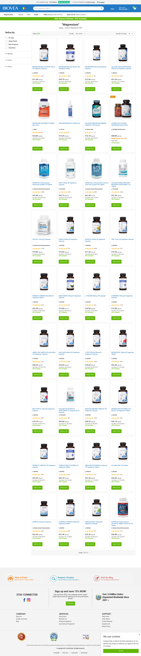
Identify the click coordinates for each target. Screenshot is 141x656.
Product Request (107, 621)
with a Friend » (76, 15)
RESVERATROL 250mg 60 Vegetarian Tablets (122, 353)
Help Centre (105, 616)
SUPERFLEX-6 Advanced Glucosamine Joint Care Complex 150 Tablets (96, 183)
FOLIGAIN (115, 189)
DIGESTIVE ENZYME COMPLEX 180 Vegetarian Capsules (96, 409)
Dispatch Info (106, 624)
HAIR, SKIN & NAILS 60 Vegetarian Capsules (69, 353)
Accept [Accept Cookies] (121, 651)
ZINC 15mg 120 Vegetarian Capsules (122, 239)
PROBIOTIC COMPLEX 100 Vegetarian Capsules (43, 466)
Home (61, 28)
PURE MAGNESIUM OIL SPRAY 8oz (69, 123)
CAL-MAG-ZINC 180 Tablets (119, 465)
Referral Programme (65, 621)
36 (131, 33)
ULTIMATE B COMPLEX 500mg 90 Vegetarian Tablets (69, 522)
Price (8, 66)
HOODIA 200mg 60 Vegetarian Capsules (68, 240)
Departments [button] (9, 15)
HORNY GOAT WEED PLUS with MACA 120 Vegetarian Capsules (44, 353)
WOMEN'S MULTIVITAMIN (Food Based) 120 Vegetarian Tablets (121, 409)
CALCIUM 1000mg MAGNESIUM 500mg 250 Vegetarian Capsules (121, 67)
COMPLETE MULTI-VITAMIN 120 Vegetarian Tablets (68, 466)
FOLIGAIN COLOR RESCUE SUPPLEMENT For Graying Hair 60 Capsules (69, 410)
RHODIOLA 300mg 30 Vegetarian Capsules (95, 240)
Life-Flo (62, 129)
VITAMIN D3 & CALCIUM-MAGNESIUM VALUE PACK (119, 124)
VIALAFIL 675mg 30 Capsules (41, 239)
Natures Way (90, 129)
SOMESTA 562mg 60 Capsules (41, 522)
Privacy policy (74, 652)
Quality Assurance (21, 619)
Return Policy (106, 626)
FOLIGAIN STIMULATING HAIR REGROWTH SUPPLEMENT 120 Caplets (120, 184)
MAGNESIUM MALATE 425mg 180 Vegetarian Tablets (69, 67)
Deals (37, 15)
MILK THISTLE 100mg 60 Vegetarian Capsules (43, 409)
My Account (62, 616)
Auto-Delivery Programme (67, 624)
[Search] (101, 8)
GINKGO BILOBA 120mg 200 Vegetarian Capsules (93, 522)
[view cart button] (136, 8)
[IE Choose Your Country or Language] (24, 8)
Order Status (106, 619)
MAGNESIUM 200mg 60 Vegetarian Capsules (96, 67)
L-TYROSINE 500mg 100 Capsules (95, 296)
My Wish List (63, 619)
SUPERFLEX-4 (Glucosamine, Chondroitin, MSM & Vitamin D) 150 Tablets (122, 523)
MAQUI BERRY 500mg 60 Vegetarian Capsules (70, 296)
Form (8, 60)
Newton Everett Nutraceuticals (42, 189)
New (28, 15)
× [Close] (139, 634)
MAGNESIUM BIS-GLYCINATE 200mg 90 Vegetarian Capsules (43, 67)
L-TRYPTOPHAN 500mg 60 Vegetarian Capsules (93, 353)
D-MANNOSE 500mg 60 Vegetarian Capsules (122, 296)
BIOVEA (36, 73)
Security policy (84, 652)
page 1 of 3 (83, 553)
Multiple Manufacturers (119, 129)
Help (112, 9)
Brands (20, 15)
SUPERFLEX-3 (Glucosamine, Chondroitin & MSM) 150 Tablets (42, 183)
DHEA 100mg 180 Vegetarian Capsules (67, 183)
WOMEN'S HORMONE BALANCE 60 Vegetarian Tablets (43, 296)
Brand (8, 54)
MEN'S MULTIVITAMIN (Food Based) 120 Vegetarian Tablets (96, 466)
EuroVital (62, 189)
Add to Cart (37, 89)
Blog (17, 621)
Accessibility (56, 652)
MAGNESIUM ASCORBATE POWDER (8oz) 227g (43, 124)
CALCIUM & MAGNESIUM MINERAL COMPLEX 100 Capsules (96, 124)
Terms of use (65, 652)
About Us (19, 616)
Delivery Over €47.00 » (53, 15)
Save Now (70, 603)
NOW (35, 129)
